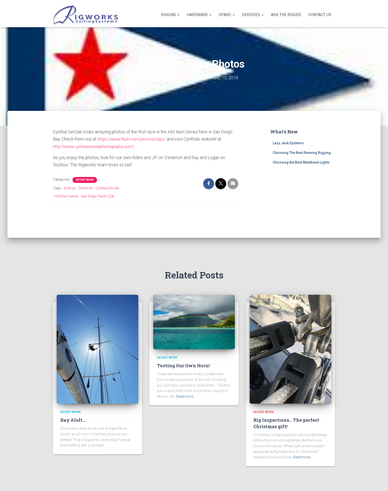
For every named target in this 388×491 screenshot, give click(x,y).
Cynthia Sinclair (108, 188)
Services (253, 14)
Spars (227, 14)
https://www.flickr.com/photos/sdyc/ (132, 139)
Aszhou (70, 188)
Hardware (199, 14)
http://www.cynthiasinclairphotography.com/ (95, 146)
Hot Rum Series (66, 196)
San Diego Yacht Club (97, 196)
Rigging (170, 14)
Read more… (185, 396)
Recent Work (85, 179)
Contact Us (319, 14)
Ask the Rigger (286, 14)
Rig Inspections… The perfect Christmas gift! (286, 423)
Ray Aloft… (72, 420)
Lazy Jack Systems (288, 143)
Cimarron (85, 188)
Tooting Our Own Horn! (183, 365)
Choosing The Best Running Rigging (302, 153)
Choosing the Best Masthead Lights (301, 162)
